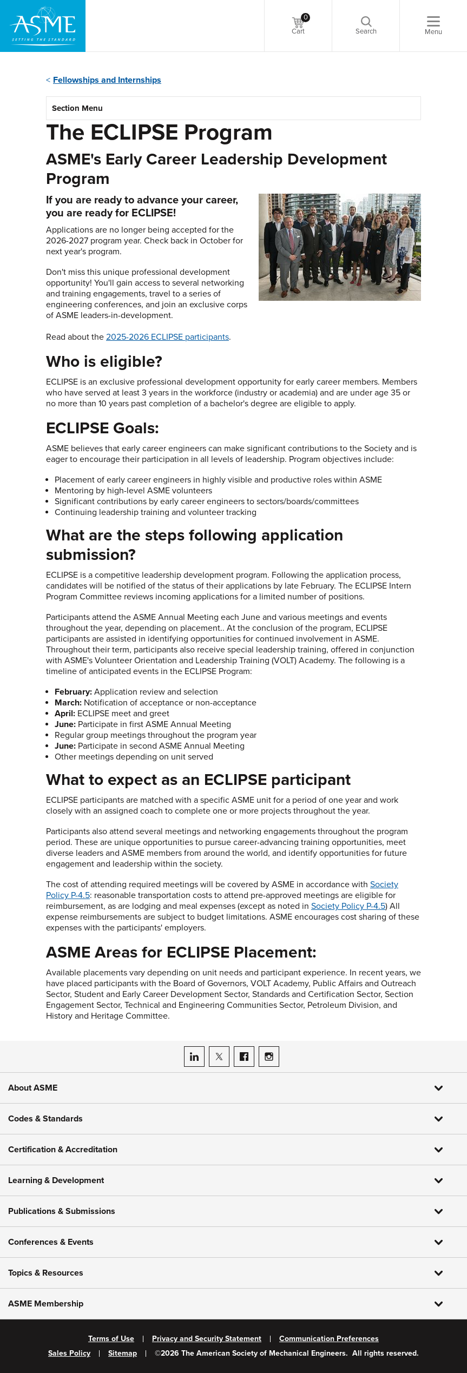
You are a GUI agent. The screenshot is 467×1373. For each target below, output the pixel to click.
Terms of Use (111, 1339)
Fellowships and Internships (107, 80)
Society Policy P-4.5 (348, 906)
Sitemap (122, 1353)
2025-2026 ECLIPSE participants (167, 337)
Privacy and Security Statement (206, 1339)
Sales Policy (69, 1353)
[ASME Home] (42, 26)
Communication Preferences (329, 1339)
